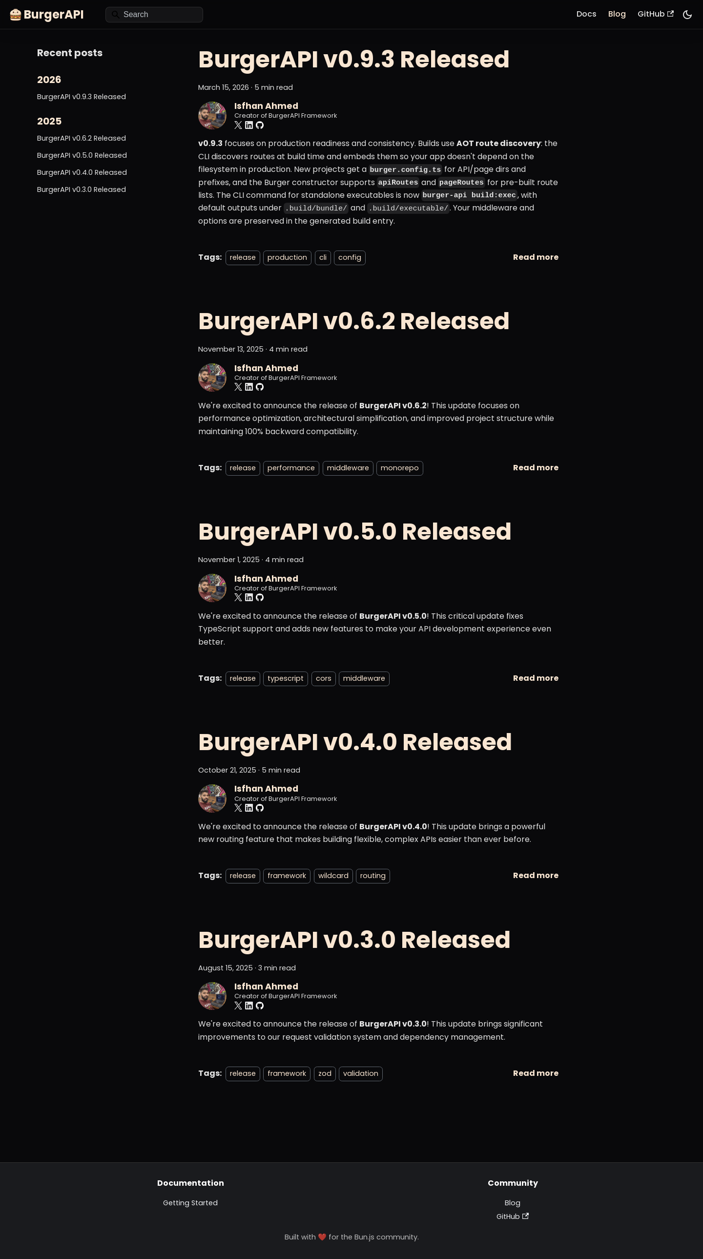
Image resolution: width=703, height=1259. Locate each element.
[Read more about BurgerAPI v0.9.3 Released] (535, 257)
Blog (617, 14)
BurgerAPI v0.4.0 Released (82, 172)
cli (323, 257)
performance (291, 468)
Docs (587, 14)
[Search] (154, 14)
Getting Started (190, 1203)
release (243, 257)
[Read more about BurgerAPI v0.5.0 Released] (535, 678)
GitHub (656, 14)
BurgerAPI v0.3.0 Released (81, 189)
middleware (348, 468)
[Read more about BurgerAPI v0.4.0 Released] (535, 875)
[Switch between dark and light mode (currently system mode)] (687, 14)
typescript (286, 678)
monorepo (400, 468)
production (287, 257)
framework (287, 876)
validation (360, 1073)
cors (323, 678)
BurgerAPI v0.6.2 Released (81, 138)
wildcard (333, 876)
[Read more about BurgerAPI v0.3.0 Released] (535, 1073)
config (349, 257)
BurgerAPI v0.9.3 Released (81, 97)
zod (324, 1073)
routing (373, 876)
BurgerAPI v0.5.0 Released (82, 155)
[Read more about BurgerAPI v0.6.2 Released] (535, 467)
